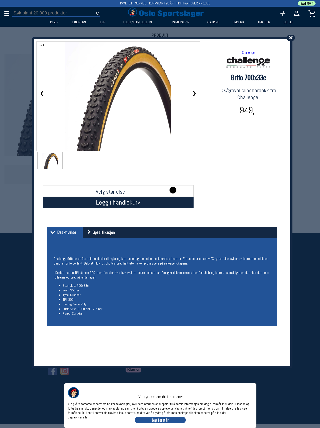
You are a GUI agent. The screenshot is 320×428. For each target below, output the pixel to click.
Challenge (248, 52)
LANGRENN (79, 22)
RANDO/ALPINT (181, 22)
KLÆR (54, 22)
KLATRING (213, 22)
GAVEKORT (306, 3)
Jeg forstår (160, 420)
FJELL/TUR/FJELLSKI (137, 22)
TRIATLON (264, 22)
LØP (102, 22)
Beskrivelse (62, 232)
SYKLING (238, 22)
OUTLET (289, 22)
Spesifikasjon (99, 232)
